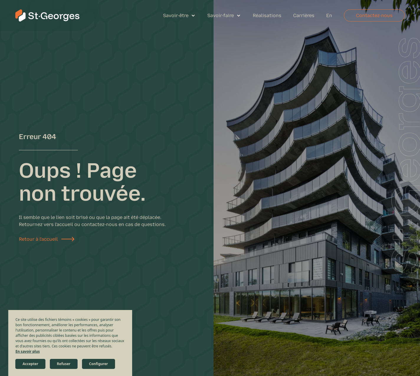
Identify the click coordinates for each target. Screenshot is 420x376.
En (329, 15)
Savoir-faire (220, 15)
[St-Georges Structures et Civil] (47, 15)
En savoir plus (27, 351)
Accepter (30, 363)
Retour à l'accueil (38, 239)
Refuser (63, 363)
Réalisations (267, 15)
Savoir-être (175, 15)
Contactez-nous (374, 15)
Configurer (98, 363)
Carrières (303, 15)
